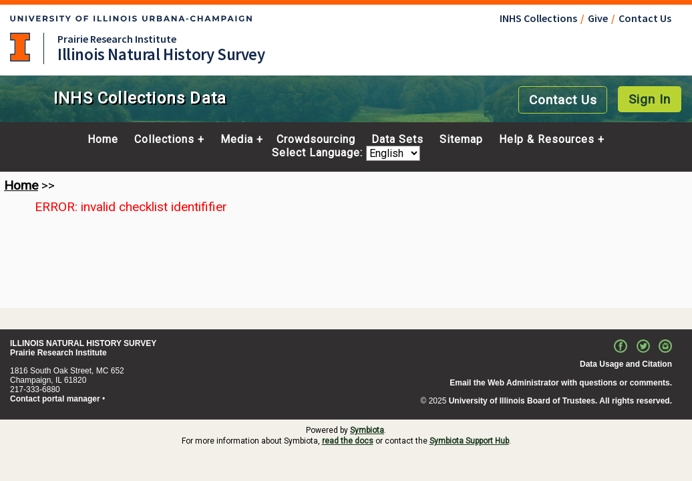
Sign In (650, 99)
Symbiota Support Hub (469, 441)
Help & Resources (546, 140)
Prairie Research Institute (116, 38)
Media (236, 140)
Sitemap (461, 140)
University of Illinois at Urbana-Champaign (20, 47)
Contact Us (645, 18)
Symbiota (367, 430)
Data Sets (397, 140)
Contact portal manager (55, 399)
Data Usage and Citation (626, 364)
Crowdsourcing (316, 140)
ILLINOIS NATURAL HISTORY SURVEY (83, 343)
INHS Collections (538, 18)
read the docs (347, 441)
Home (103, 140)
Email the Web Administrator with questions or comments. (561, 382)
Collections (164, 140)
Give (598, 18)
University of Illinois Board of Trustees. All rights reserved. (560, 401)
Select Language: (319, 153)
